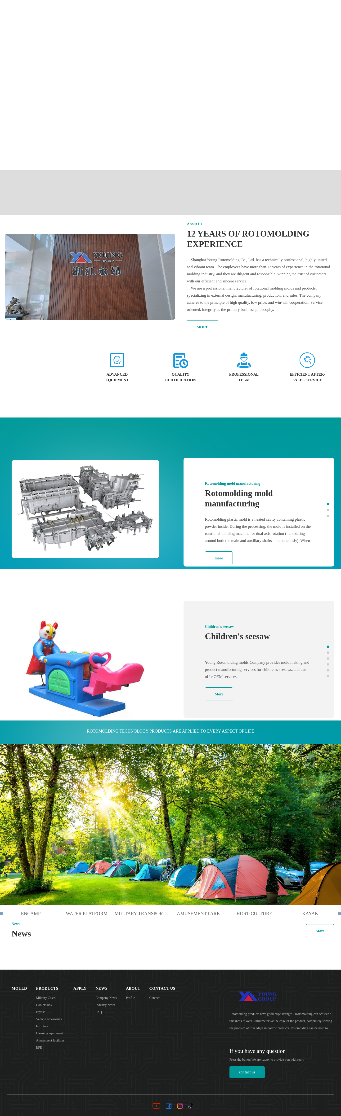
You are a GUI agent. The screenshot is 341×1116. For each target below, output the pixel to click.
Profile (130, 998)
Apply (237, 9)
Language (324, 9)
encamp (30, 913)
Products (215, 9)
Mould (192, 9)
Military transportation (142, 913)
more (219, 558)
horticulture (254, 913)
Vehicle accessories (49, 1019)
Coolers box (44, 1005)
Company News (106, 998)
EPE (39, 1047)
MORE (202, 327)
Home (173, 9)
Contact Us (298, 9)
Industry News (105, 1005)
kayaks (40, 1012)
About (273, 9)
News (255, 9)
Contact (154, 998)
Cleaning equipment (49, 1033)
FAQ (99, 1012)
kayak (310, 913)
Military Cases (45, 998)
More (219, 694)
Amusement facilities (50, 1040)
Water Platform (87, 913)
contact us (247, 1072)
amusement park (198, 913)
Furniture (42, 1026)
